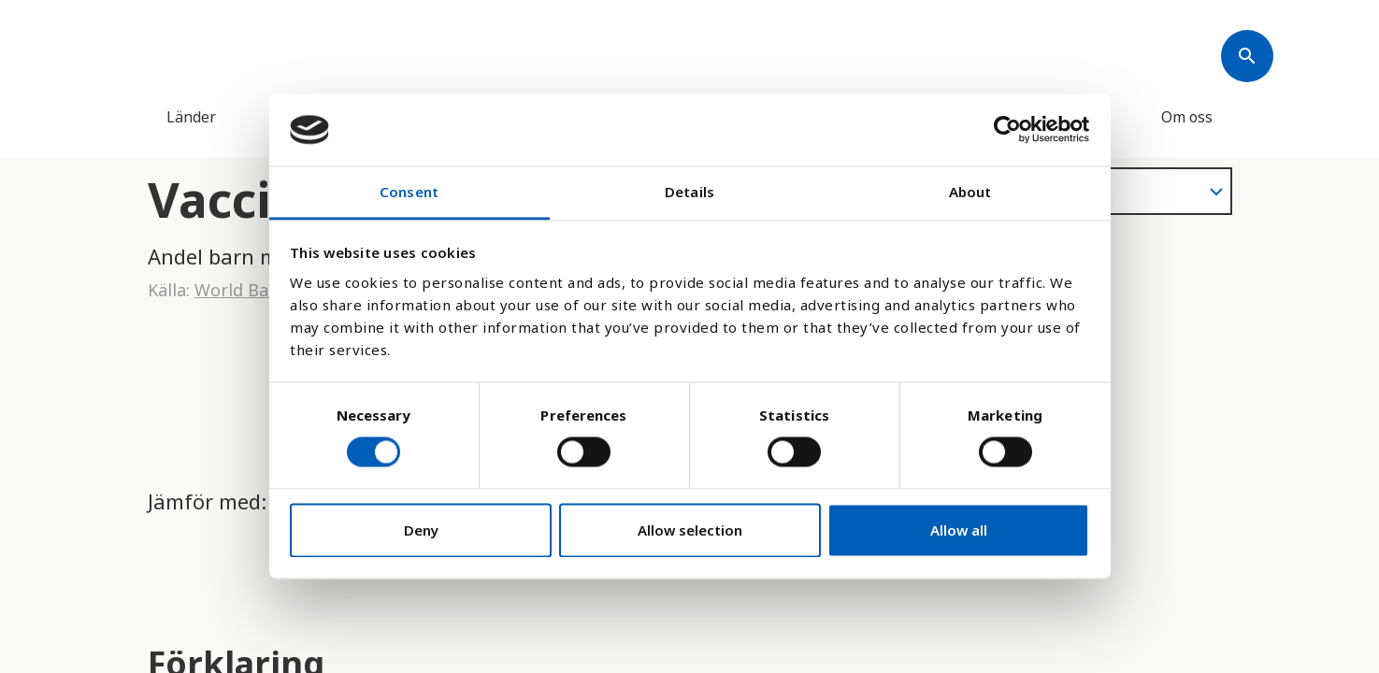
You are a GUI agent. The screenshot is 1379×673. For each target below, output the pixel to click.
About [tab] (970, 191)
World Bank (241, 290)
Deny (421, 530)
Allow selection (690, 530)
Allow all (958, 530)
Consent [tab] (409, 191)
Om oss (1187, 116)
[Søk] (1247, 56)
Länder (191, 116)
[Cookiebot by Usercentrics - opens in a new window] (1007, 130)
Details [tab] (689, 191)
